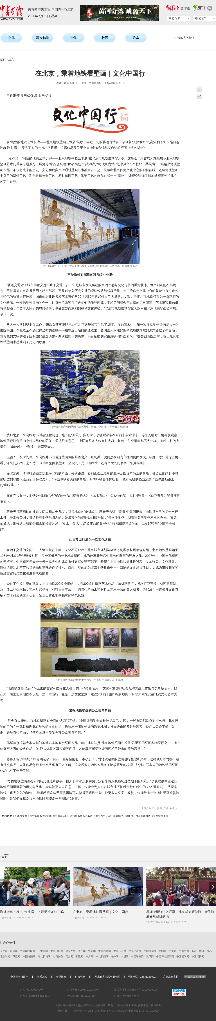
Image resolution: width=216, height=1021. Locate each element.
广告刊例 (80, 976)
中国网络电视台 (29, 951)
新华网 (14, 951)
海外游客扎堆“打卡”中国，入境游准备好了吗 (32, 912)
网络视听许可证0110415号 (82, 995)
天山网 (69, 956)
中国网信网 (150, 951)
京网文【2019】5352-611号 (35, 995)
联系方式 (42, 976)
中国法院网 (29, 956)
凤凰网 (16, 956)
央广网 (82, 951)
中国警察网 (137, 956)
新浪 (194, 951)
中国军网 (184, 951)
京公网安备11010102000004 (83, 989)
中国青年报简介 (19, 976)
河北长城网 (44, 956)
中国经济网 (135, 951)
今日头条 (58, 956)
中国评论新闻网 (165, 956)
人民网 (4, 951)
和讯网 (79, 956)
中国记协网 (198, 956)
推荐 (4, 855)
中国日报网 (56, 951)
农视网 (125, 956)
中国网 (44, 951)
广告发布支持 (184, 976)
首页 (3, 59)
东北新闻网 (102, 956)
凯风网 (150, 956)
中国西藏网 (104, 951)
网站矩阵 (200, 18)
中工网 (172, 951)
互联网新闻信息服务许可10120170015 (135, 989)
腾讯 (201, 951)
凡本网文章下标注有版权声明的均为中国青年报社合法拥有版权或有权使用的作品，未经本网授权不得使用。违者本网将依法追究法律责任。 (86, 816)
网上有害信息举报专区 (107, 976)
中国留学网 (182, 956)
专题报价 (61, 976)
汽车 (136, 38)
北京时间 (5, 956)
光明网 (162, 951)
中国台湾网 (119, 951)
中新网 (92, 951)
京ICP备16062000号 (31, 989)
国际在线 (71, 951)
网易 (209, 951)
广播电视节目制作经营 (126, 995)
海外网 (114, 956)
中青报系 (174, 18)
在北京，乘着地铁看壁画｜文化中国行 (100, 912)
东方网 (89, 956)
